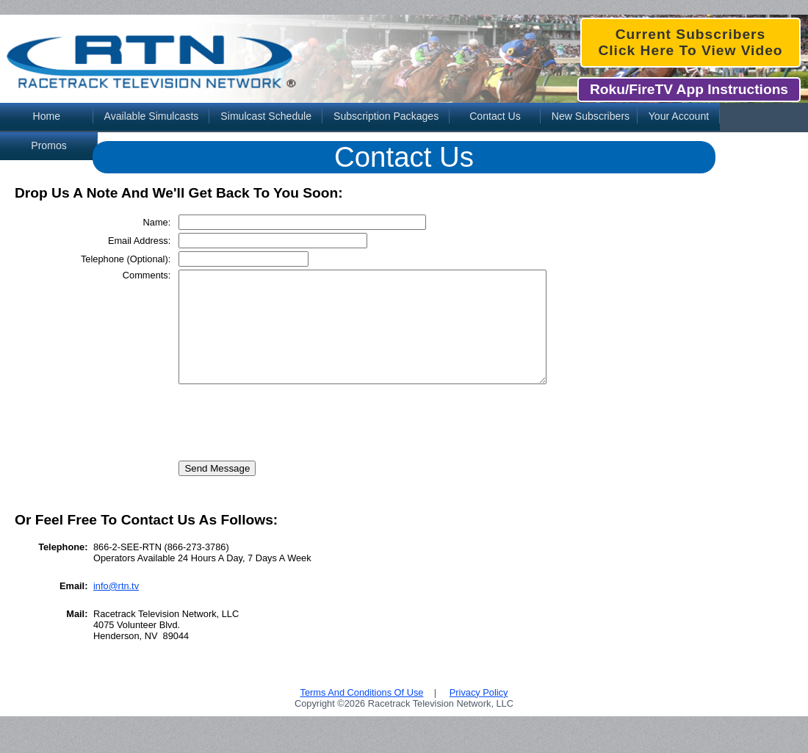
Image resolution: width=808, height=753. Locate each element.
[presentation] (277, 440)
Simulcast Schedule (265, 116)
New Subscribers (591, 116)
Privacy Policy (479, 714)
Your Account (679, 116)
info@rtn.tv (116, 607)
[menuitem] (46, 117)
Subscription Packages (386, 116)
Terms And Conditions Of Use (362, 714)
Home (46, 116)
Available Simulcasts (151, 116)
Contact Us (495, 116)
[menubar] (404, 117)
